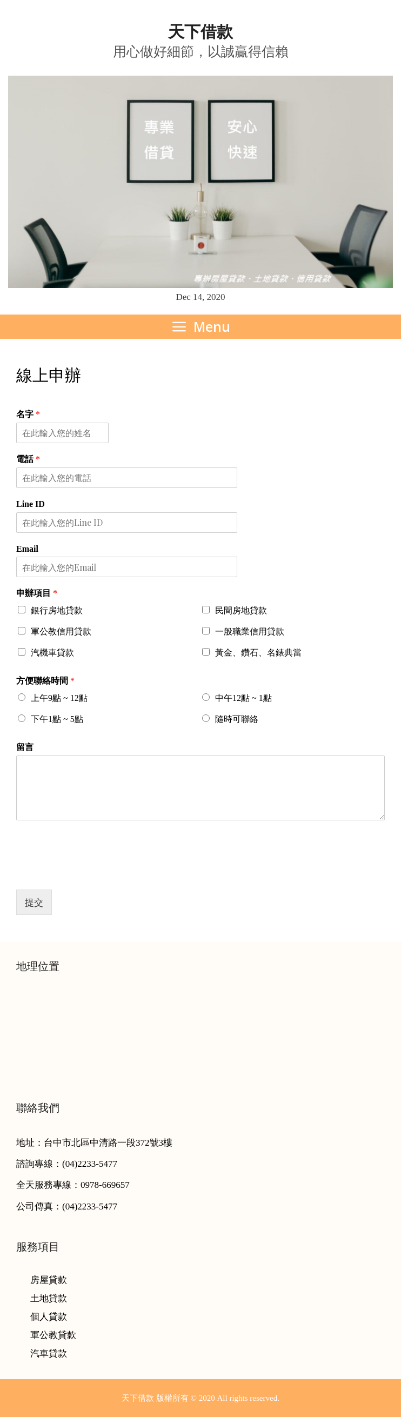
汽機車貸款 (52, 652)
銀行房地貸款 (57, 610)
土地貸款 (48, 1298)
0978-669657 (105, 1185)
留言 (25, 747)
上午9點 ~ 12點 (59, 698)
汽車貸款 (48, 1353)
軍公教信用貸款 (61, 631)
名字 (28, 414)
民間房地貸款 (241, 610)
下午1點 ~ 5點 (57, 719)
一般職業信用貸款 (249, 631)
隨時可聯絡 (236, 719)
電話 (28, 459)
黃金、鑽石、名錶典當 (258, 652)
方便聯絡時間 (45, 680)
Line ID (30, 504)
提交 (34, 902)
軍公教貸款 (53, 1335)
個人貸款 (48, 1317)
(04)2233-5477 (89, 1164)
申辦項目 (36, 593)
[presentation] (98, 871)
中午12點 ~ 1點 (243, 698)
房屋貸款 (48, 1280)
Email (27, 548)
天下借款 (200, 32)
